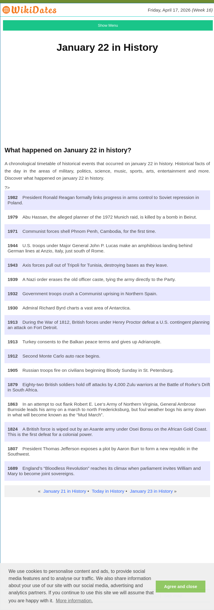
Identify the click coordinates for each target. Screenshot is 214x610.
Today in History (108, 491)
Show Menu (108, 25)
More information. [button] (74, 600)
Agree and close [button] (180, 586)
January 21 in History (64, 491)
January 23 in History (151, 491)
